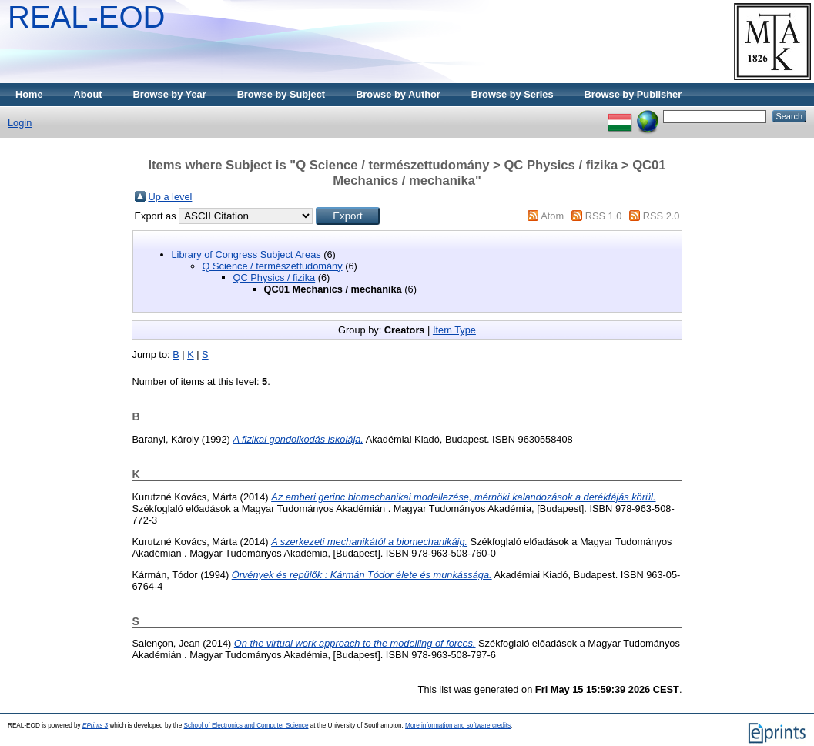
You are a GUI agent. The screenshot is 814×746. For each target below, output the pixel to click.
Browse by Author (398, 94)
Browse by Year (169, 94)
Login (20, 123)
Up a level (171, 196)
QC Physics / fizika (274, 277)
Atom (552, 216)
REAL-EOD (87, 17)
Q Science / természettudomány (273, 266)
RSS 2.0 (661, 216)
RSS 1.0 (603, 216)
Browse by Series (512, 94)
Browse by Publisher (633, 94)
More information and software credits (458, 725)
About (88, 94)
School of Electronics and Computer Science (245, 725)
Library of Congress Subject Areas (246, 254)
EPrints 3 (95, 725)
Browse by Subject (281, 94)
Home (29, 94)
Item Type (454, 330)
